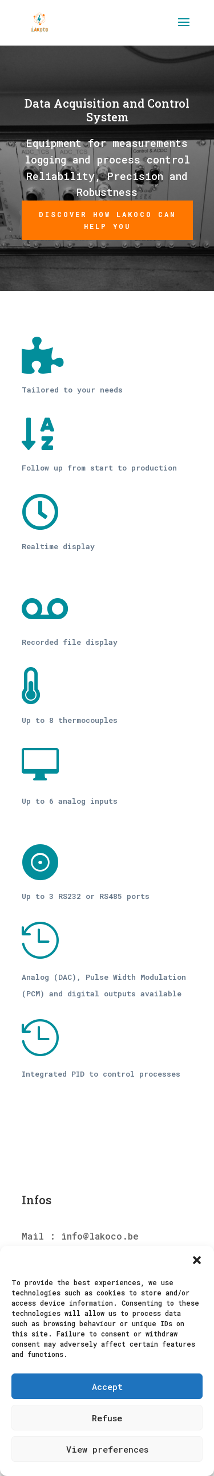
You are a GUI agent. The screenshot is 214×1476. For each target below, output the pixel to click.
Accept (107, 1386)
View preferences (107, 1449)
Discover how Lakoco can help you (107, 220)
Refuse (107, 1418)
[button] (197, 1260)
